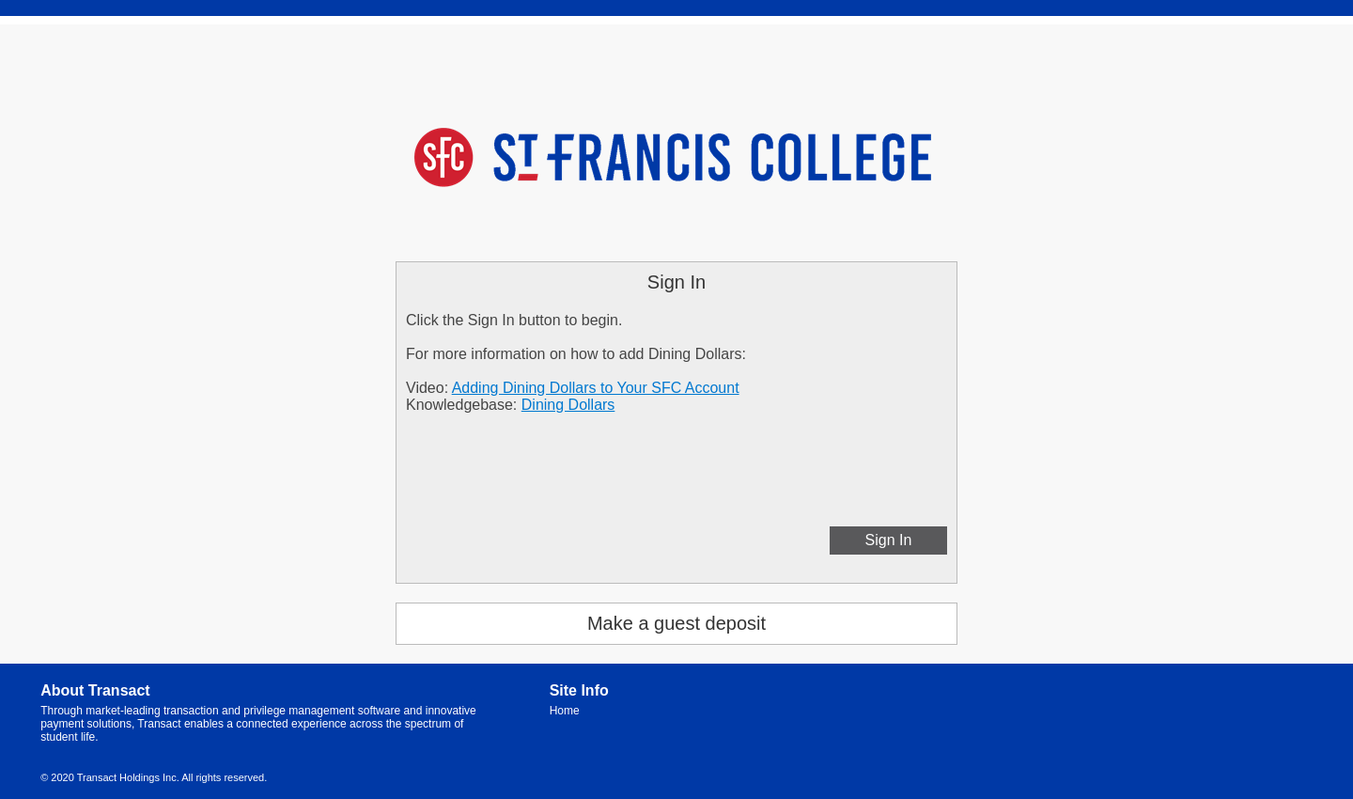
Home (565, 710)
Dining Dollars (568, 405)
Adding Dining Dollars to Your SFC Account (595, 388)
